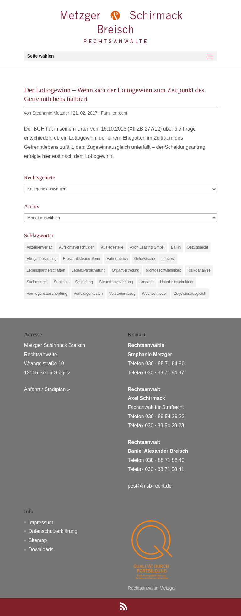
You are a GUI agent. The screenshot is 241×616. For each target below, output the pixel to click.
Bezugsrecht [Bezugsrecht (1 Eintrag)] (197, 247)
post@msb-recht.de (150, 486)
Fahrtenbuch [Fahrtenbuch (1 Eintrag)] (117, 258)
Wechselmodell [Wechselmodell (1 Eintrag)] (154, 293)
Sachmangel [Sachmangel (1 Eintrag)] (37, 282)
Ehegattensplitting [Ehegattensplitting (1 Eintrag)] (41, 258)
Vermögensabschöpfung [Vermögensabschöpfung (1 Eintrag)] (47, 293)
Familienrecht (114, 112)
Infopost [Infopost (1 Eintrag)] (168, 258)
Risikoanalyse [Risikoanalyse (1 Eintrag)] (199, 270)
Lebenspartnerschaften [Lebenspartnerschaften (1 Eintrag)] (46, 270)
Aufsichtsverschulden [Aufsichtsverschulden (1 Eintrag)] (76, 247)
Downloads (41, 549)
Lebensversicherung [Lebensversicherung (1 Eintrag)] (88, 270)
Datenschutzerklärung (53, 531)
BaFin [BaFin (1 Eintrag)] (176, 247)
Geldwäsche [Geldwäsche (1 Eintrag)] (144, 258)
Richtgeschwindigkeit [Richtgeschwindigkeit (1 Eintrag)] (163, 270)
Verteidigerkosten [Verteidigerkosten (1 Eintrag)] (88, 293)
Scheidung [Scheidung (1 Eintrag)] (84, 282)
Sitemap (38, 540)
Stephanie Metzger (50, 112)
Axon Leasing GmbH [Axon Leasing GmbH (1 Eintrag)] (147, 247)
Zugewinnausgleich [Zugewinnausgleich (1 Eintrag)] (190, 293)
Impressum (41, 522)
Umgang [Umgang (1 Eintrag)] (146, 282)
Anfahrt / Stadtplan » (47, 389)
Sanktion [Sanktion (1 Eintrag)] (61, 282)
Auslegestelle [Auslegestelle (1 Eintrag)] (112, 247)
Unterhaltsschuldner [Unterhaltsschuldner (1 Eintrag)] (177, 282)
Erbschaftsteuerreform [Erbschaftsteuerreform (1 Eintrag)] (81, 258)
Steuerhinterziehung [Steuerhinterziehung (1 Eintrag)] (116, 282)
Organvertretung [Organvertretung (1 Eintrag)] (125, 270)
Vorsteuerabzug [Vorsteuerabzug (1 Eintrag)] (122, 293)
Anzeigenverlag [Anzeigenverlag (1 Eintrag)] (40, 247)
